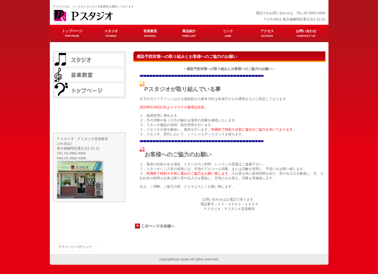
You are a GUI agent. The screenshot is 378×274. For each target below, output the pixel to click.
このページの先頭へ (155, 226)
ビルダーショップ (115, 15)
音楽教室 (89, 75)
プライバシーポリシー (75, 247)
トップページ (89, 90)
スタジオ (89, 60)
